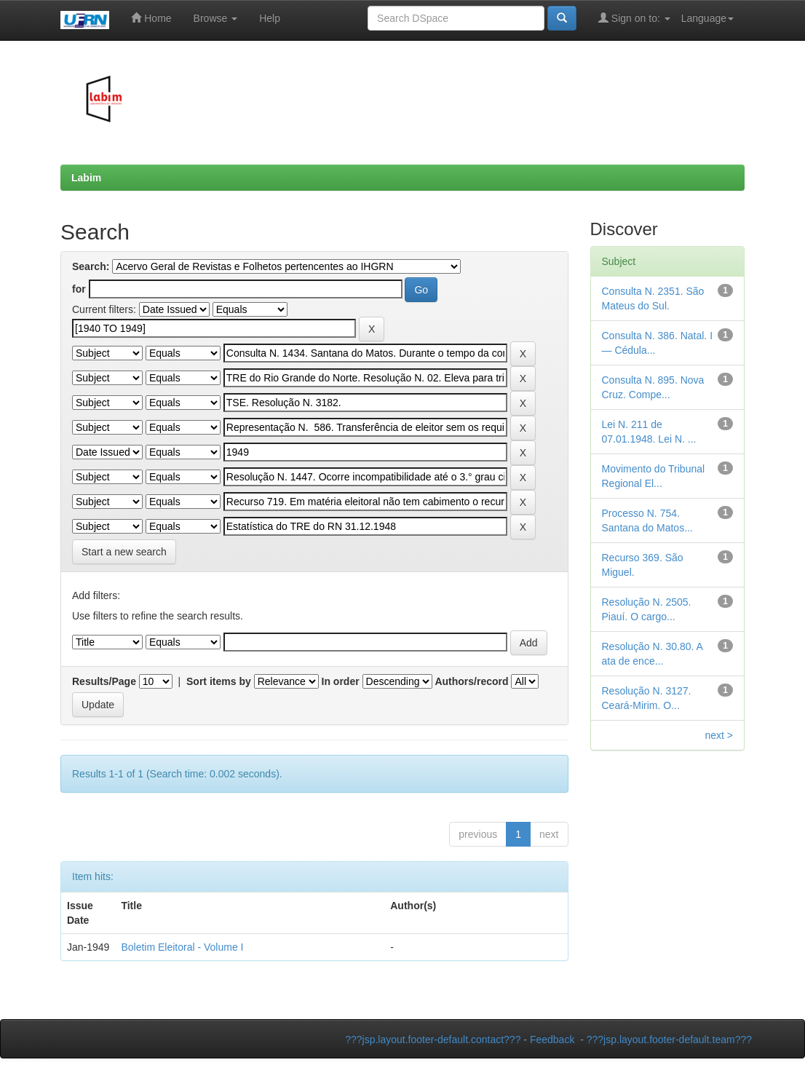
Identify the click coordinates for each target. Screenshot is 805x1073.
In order (341, 681)
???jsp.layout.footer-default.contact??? (432, 1039)
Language (707, 18)
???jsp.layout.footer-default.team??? (669, 1039)
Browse (216, 18)
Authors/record (471, 681)
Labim (86, 177)
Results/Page (104, 681)
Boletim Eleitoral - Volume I (182, 947)
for (79, 289)
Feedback (552, 1039)
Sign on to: (634, 18)
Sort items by (218, 681)
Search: (90, 266)
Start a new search (124, 552)
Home (151, 18)
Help (269, 18)
